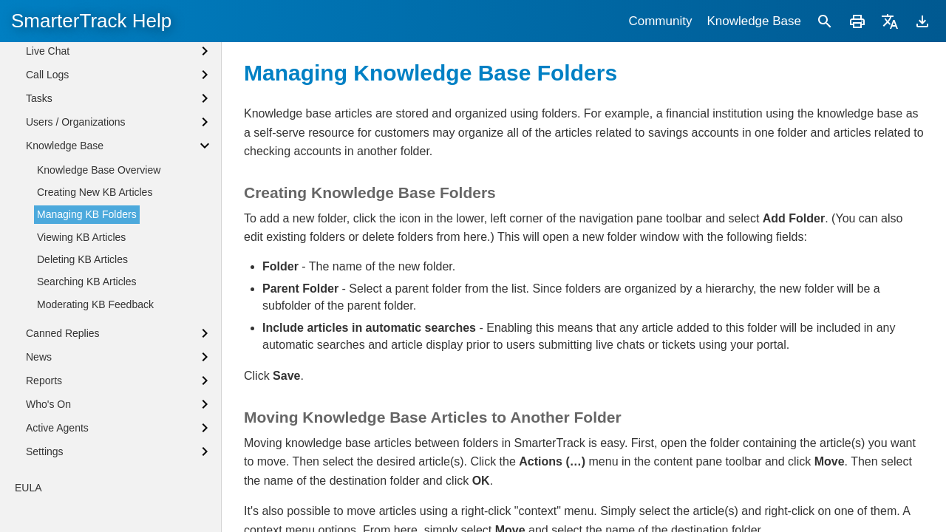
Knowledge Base (754, 21)
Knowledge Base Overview (98, 242)
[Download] (922, 21)
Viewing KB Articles (81, 310)
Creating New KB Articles (94, 264)
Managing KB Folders (87, 287)
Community (660, 21)
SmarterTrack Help (91, 21)
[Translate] (890, 21)
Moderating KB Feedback (95, 377)
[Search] (825, 21)
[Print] (857, 21)
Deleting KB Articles (82, 332)
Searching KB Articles (87, 354)
